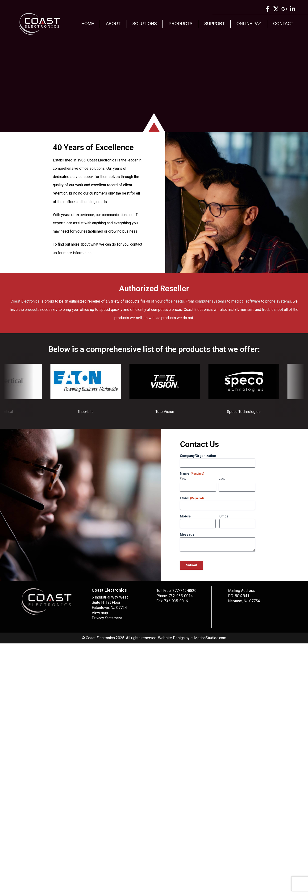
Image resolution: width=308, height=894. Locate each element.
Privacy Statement (107, 618)
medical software (245, 301)
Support (214, 23)
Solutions (144, 23)
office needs (173, 301)
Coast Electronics (25, 301)
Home (87, 23)
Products (180, 23)
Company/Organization (198, 456)
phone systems (278, 301)
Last (222, 478)
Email (192, 498)
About (113, 23)
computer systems (210, 301)
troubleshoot (272, 309)
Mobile (185, 516)
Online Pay (249, 23)
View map (100, 613)
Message (187, 534)
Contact (283, 23)
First (183, 478)
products (32, 309)
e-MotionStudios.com (208, 638)
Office (223, 516)
